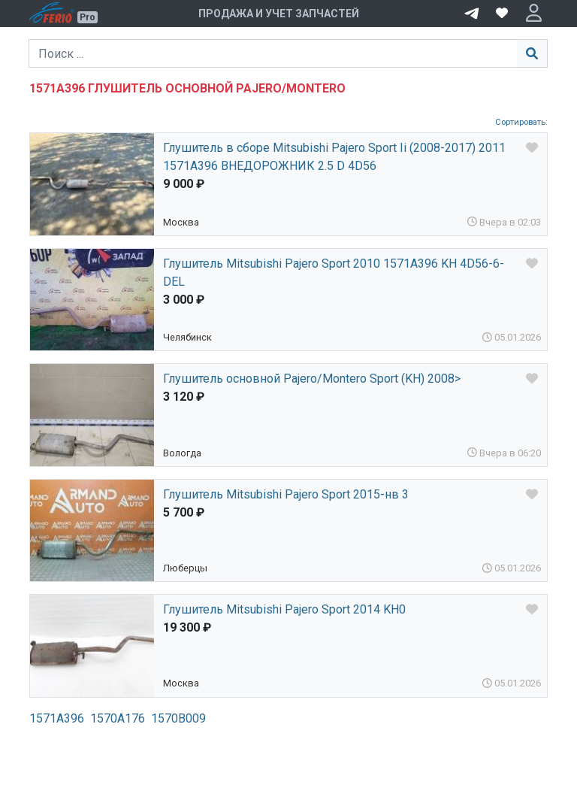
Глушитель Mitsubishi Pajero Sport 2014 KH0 (284, 609)
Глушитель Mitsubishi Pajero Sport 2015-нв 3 (286, 494)
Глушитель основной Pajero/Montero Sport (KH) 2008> (312, 378)
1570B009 (178, 718)
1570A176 (117, 718)
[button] (534, 13)
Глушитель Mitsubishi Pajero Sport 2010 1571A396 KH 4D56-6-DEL (333, 272)
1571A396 (56, 718)
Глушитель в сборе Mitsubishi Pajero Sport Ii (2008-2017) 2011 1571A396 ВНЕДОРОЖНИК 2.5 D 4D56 (334, 157)
